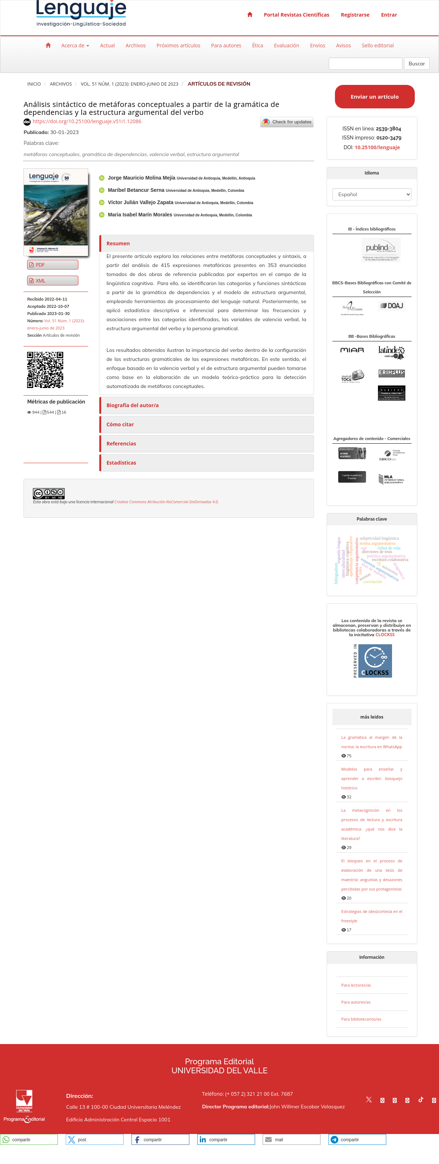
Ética (257, 45)
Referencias (121, 443)
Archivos (136, 45)
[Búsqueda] (366, 63)
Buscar (417, 63)
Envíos (317, 45)
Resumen (118, 243)
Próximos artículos (178, 45)
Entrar (389, 14)
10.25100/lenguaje (377, 147)
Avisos (343, 45)
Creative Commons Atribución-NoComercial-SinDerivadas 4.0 (166, 501)
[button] (29, 1139)
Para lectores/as (356, 985)
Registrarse (355, 14)
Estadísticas (121, 462)
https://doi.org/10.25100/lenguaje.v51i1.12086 (87, 121)
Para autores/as (356, 1002)
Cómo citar (120, 424)
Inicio (34, 84)
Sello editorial (378, 45)
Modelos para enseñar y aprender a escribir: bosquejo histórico (372, 778)
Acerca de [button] (75, 45)
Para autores (226, 45)
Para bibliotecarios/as (361, 1019)
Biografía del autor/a (133, 405)
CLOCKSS (385, 634)
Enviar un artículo (375, 96)
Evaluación (287, 45)
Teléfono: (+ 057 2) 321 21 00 (236, 1093)
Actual (107, 45)
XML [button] (40, 280)
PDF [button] (39, 264)
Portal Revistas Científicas (296, 14)
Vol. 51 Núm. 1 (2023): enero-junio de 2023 (129, 84)
